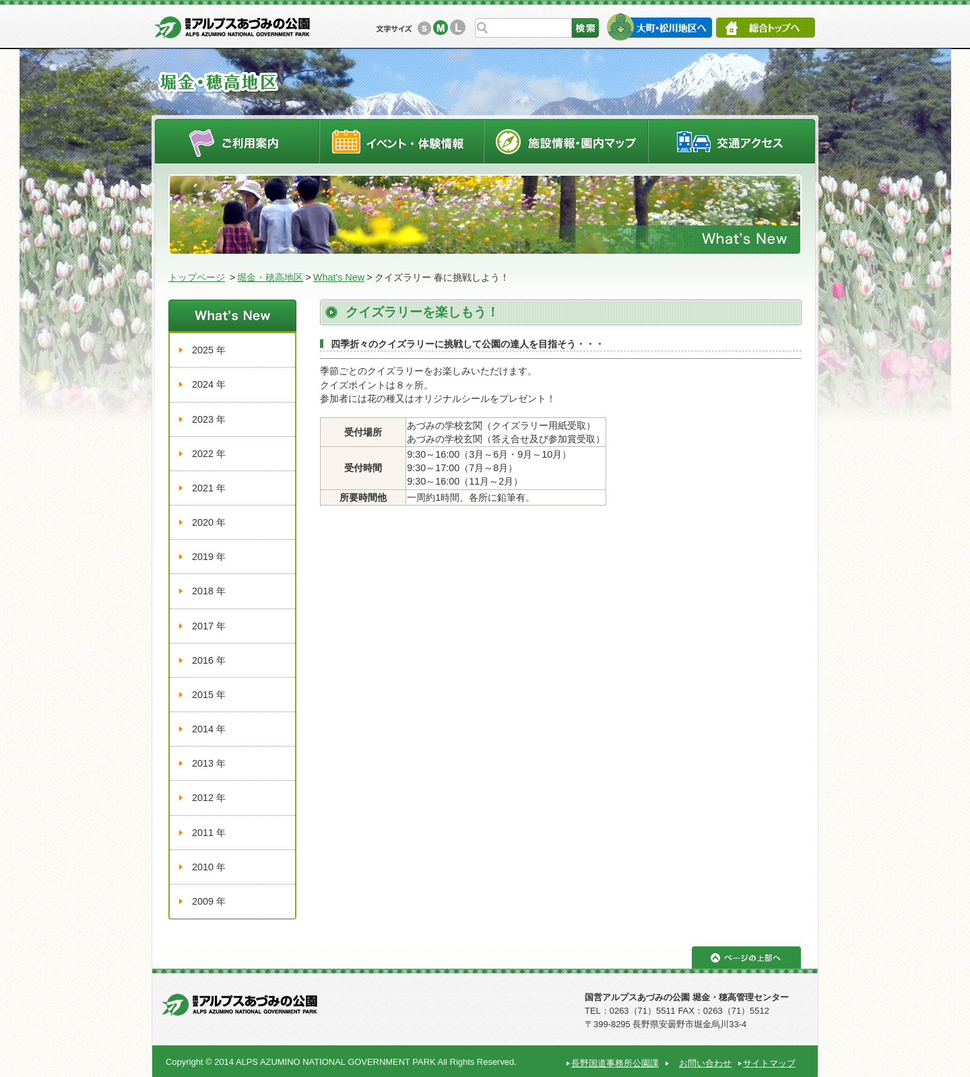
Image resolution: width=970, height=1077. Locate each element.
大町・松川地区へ (659, 26)
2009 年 (209, 901)
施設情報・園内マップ (566, 141)
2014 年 (209, 729)
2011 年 (209, 832)
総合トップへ (765, 28)
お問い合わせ (705, 1063)
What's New (338, 277)
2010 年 (209, 867)
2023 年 (209, 419)
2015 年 (209, 694)
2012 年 (209, 797)
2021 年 (209, 488)
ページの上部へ (746, 957)
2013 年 (209, 763)
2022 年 (209, 453)
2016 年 (209, 660)
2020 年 (209, 522)
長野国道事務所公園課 (615, 1063)
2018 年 (209, 591)
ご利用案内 (236, 141)
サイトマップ (769, 1063)
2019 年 (209, 556)
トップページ (196, 277)
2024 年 (209, 384)
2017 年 (209, 626)
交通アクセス (732, 141)
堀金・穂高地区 (270, 277)
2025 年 (209, 350)
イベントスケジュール (401, 141)
